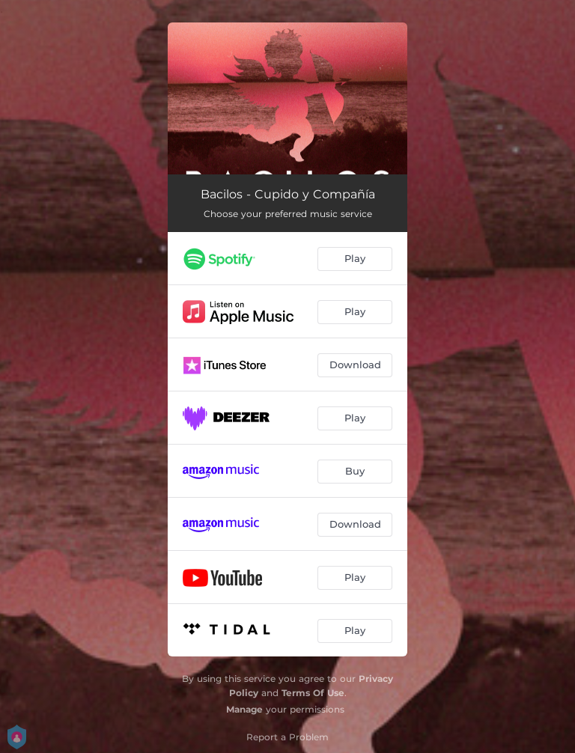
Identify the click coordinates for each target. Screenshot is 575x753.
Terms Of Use (313, 692)
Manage (244, 709)
